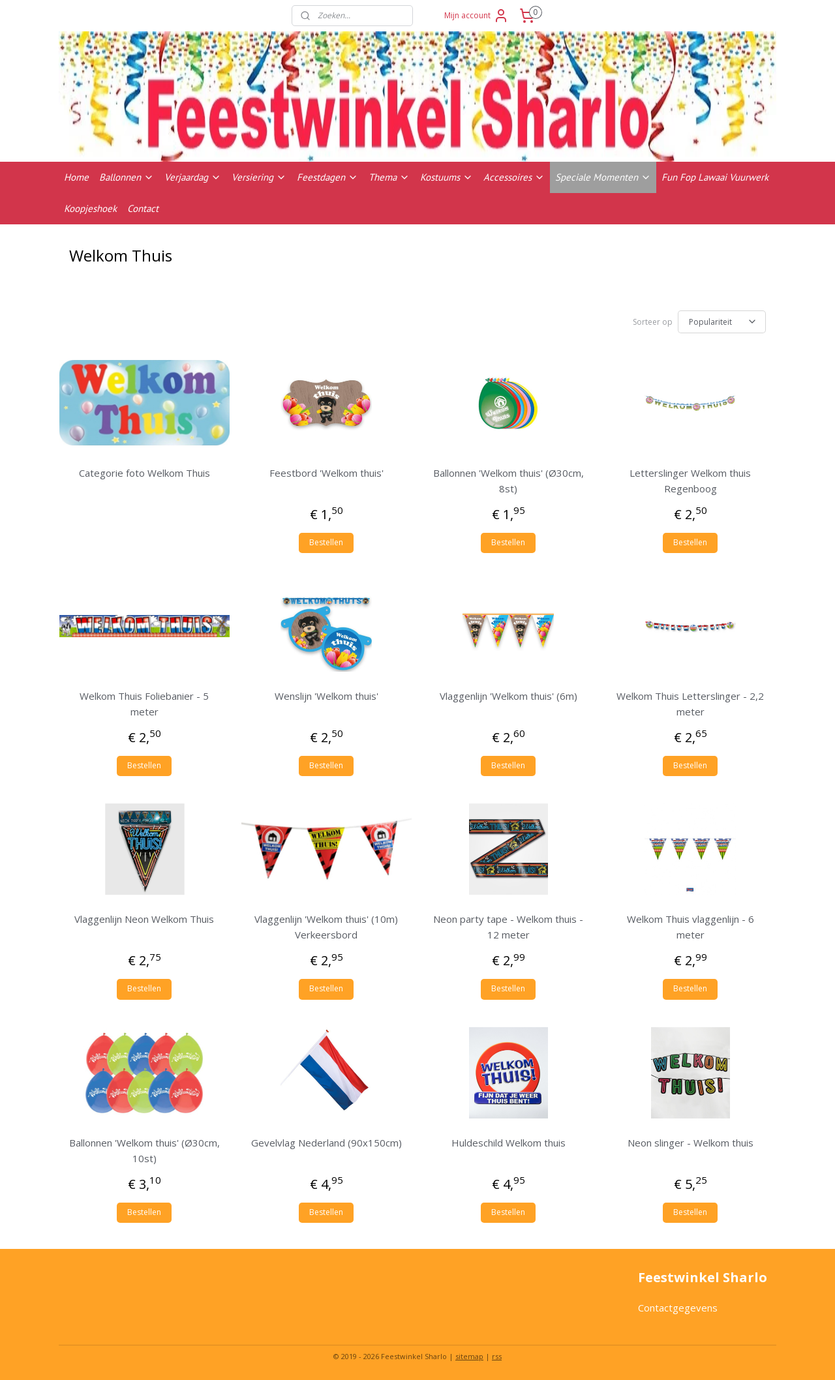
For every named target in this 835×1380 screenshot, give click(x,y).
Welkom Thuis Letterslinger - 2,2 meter (690, 703)
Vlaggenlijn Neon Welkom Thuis (144, 918)
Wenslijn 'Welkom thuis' (326, 695)
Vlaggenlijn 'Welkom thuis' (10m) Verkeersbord (326, 926)
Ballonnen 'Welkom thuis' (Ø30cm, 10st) (144, 1150)
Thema (389, 177)
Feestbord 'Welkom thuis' (326, 472)
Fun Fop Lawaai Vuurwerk (714, 177)
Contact (143, 208)
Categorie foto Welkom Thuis (144, 472)
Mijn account (476, 15)
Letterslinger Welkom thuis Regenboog (690, 480)
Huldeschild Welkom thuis (508, 1142)
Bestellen (326, 542)
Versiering (259, 177)
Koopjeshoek (90, 208)
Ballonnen (126, 177)
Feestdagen (327, 177)
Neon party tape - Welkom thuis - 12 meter (508, 926)
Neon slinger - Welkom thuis (690, 1142)
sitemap (469, 1356)
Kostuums (446, 177)
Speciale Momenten (603, 177)
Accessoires (514, 177)
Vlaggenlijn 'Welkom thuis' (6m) (508, 695)
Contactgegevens (678, 1307)
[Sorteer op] (721, 322)
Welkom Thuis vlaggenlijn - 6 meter (690, 926)
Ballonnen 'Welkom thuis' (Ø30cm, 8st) (508, 480)
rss (497, 1356)
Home (76, 177)
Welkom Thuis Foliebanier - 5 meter (144, 703)
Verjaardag (192, 177)
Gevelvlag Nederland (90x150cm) (326, 1142)
